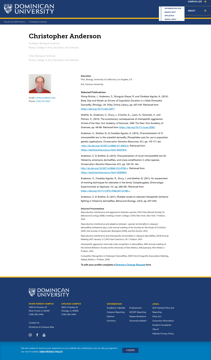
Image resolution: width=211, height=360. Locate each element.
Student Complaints (161, 324)
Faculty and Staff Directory (14, 21)
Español (193, 4)
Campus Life (184, 12)
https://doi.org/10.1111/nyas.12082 (137, 127)
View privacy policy (51, 351)
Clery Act (156, 316)
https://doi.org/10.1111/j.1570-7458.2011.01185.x (105, 190)
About (203, 12)
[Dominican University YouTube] (46, 335)
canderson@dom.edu (45, 97)
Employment (135, 307)
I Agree (130, 350)
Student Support (159, 12)
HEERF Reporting (137, 312)
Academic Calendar (116, 307)
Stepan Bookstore (137, 316)
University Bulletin (138, 320)
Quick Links (172, 4)
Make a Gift (136, 4)
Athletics (154, 4)
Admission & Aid (131, 12)
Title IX (155, 329)
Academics (107, 12)
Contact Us (34, 322)
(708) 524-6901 (43, 101)
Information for (112, 4)
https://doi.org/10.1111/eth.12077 (97, 108)
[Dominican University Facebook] (39, 335)
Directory (111, 320)
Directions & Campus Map (41, 326)
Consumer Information (163, 320)
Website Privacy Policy (163, 333)
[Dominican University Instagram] (32, 335)
